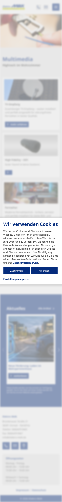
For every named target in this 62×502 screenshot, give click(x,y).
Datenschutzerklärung (25, 262)
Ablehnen (44, 270)
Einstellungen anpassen (16, 279)
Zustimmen (16, 270)
